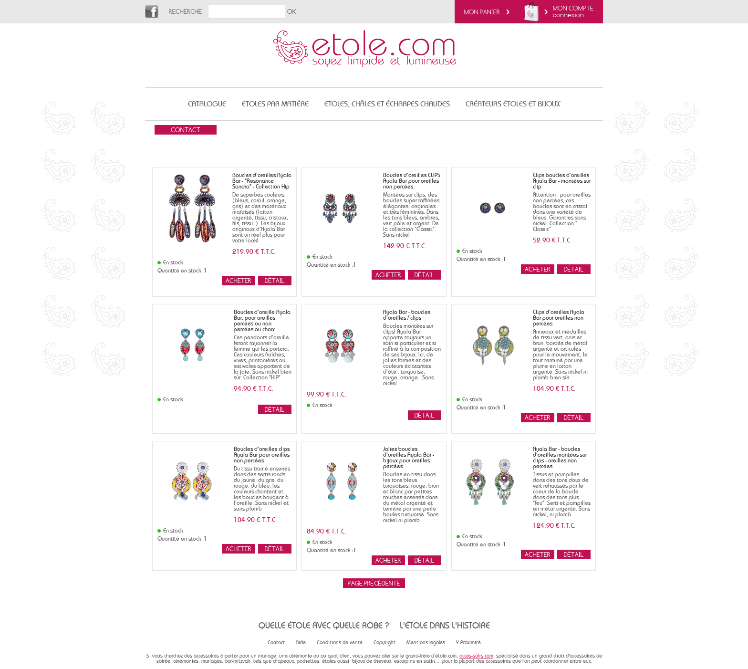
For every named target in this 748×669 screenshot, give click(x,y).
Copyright (384, 642)
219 (254, 251)
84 (326, 531)
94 (253, 388)
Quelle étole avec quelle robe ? (324, 625)
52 (552, 240)
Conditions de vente (340, 642)
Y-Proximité (468, 642)
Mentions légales (425, 642)
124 (554, 525)
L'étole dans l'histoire (445, 625)
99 (326, 394)
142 (404, 246)
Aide (301, 642)
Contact (276, 642)
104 (554, 388)
